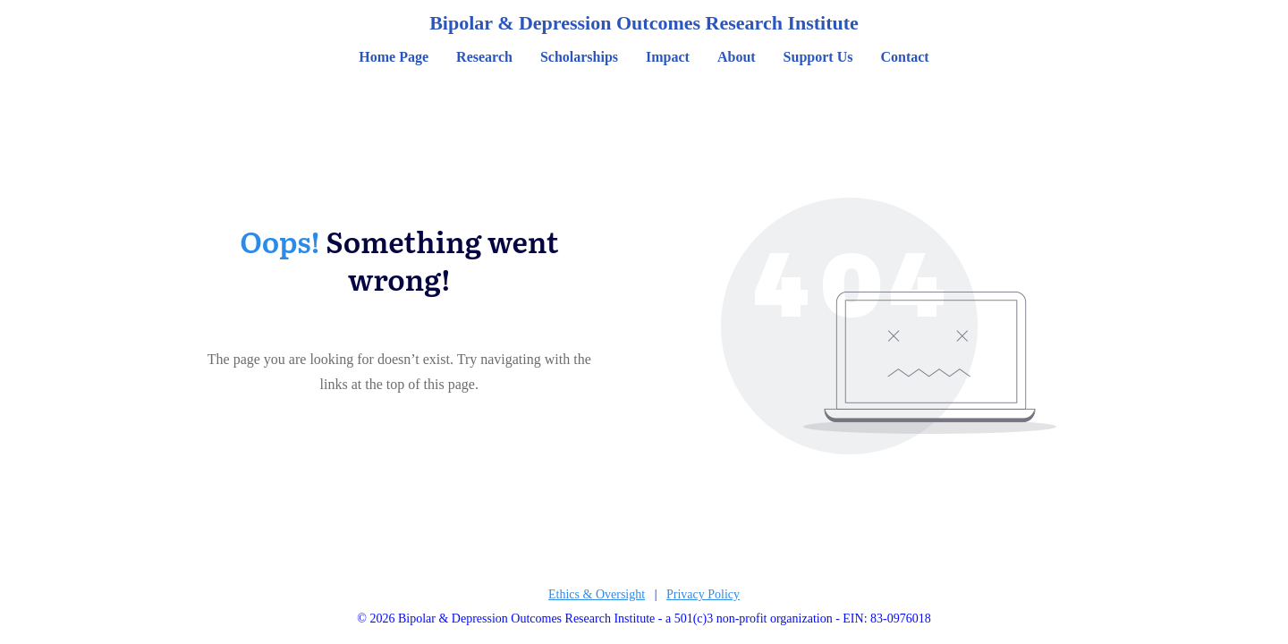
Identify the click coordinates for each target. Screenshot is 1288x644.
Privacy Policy (703, 594)
